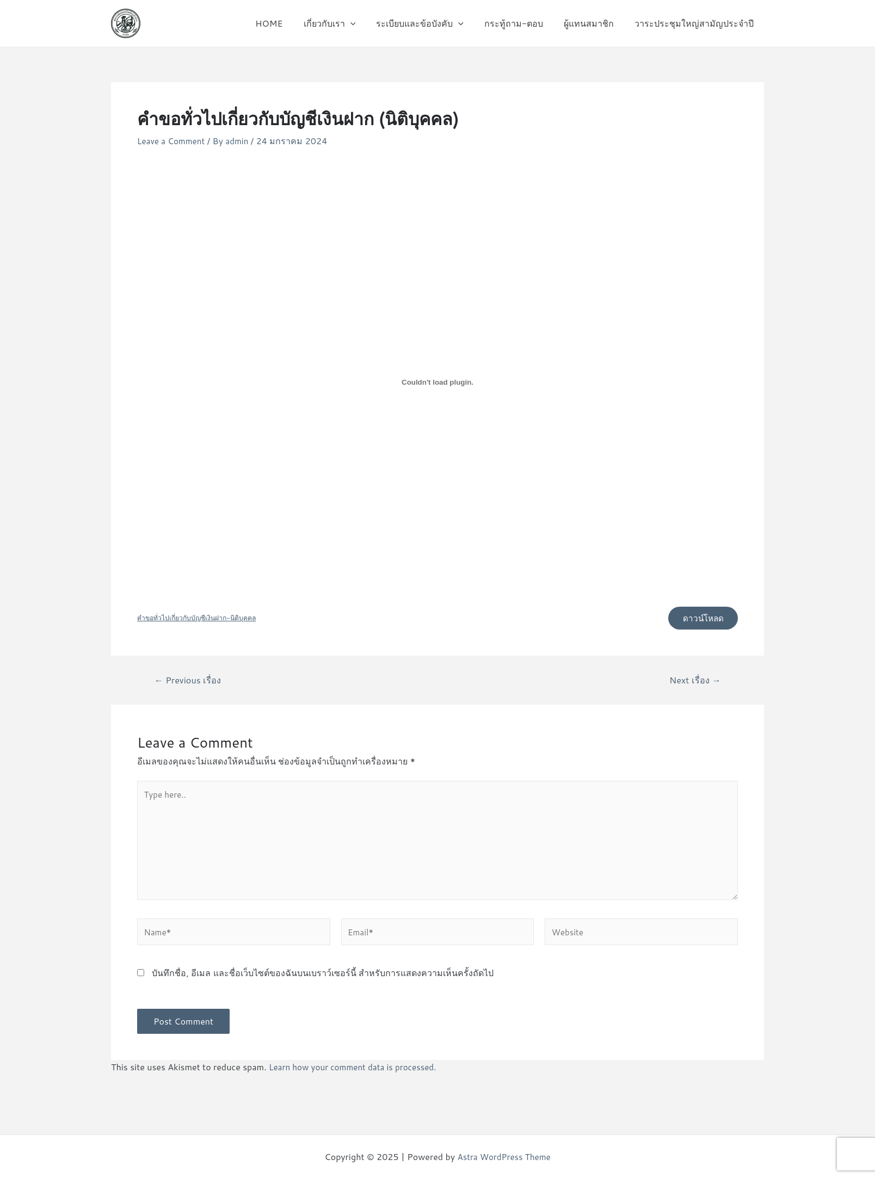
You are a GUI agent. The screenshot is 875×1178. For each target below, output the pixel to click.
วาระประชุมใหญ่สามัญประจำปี (695, 23)
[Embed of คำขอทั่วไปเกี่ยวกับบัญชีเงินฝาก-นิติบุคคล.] (437, 382)
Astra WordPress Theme (504, 1156)
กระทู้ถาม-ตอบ (521, 23)
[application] (364, 23)
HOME (286, 23)
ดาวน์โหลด (700, 619)
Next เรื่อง (693, 682)
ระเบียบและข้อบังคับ (431, 23)
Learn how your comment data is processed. (357, 1077)
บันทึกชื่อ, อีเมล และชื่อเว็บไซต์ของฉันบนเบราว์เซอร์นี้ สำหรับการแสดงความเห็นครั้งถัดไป (323, 983)
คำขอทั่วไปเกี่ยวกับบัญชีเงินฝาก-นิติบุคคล (200, 619)
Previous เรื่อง (189, 682)
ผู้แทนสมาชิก (594, 23)
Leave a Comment (172, 140)
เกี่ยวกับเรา (344, 23)
